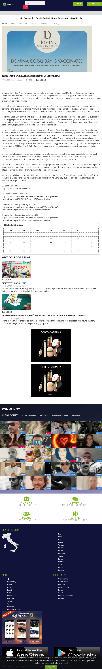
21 (92, 243)
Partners (10, 607)
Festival (46, 18)
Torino (60, 556)
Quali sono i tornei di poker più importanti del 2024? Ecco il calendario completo (44, 315)
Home (4, 23)
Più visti (44, 415)
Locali (9, 590)
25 (51, 247)
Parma (60, 559)
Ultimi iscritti (10, 415)
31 (37, 251)
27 (78, 247)
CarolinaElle (19, 286)
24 (37, 247)
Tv (81, 18)
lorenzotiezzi (17, 80)
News (53, 18)
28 (92, 247)
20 (78, 243)
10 (37, 238)
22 (10, 247)
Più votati (77, 415)
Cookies (61, 593)
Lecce (60, 537)
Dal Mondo (41, 80)
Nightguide (19, 318)
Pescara (61, 562)
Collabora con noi (14, 609)
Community (29, 18)
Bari (59, 534)
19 (64, 243)
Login (78, 4)
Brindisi (61, 570)
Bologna (61, 553)
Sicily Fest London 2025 (14, 283)
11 (51, 238)
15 (10, 243)
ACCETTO (51, 667)
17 (37, 243)
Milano (60, 550)
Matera (61, 548)
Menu (8, 5)
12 (64, 238)
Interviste (74, 18)
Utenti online (29, 415)
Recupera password (65, 595)
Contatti (61, 598)
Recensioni (63, 18)
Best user (61, 584)
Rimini (60, 567)
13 (78, 238)
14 (92, 238)
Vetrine (10, 601)
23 (24, 247)
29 (10, 251)
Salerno (61, 564)
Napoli (60, 539)
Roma (60, 542)
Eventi (38, 18)
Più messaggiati (60, 415)
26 (64, 247)
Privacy (61, 590)
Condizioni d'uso (64, 587)
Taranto (61, 545)
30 (24, 251)
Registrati (94, 4)
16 (24, 243)
